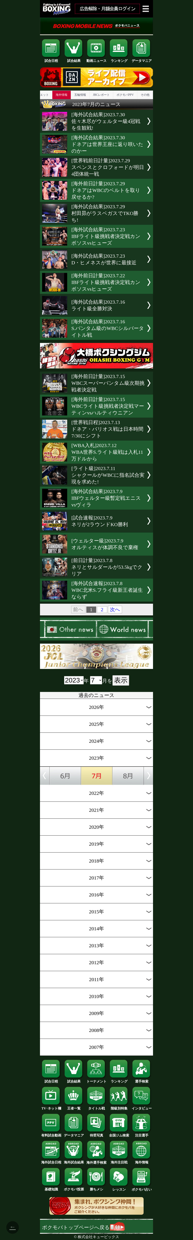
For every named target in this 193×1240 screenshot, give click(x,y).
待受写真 (96, 1133)
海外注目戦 (119, 1160)
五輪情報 (80, 94)
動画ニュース (96, 59)
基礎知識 (51, 1187)
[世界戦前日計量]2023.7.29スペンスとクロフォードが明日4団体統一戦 (107, 167)
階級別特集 (119, 1106)
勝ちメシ (96, 1187)
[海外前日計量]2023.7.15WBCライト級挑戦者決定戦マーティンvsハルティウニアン (107, 406)
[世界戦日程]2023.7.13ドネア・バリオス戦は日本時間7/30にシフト (107, 429)
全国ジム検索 (119, 1133)
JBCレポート (101, 94)
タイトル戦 (96, 1106)
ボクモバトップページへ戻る (83, 1227)
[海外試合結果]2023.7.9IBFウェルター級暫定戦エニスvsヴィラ (106, 498)
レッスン (119, 1188)
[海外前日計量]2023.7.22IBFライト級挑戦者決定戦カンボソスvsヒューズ (105, 282)
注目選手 (141, 1133)
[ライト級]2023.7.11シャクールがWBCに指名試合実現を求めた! (107, 475)
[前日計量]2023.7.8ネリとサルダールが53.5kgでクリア (107, 567)
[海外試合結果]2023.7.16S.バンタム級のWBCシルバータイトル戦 (107, 328)
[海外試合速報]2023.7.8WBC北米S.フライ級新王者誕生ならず (107, 590)
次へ (115, 609)
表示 (120, 680)
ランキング (119, 59)
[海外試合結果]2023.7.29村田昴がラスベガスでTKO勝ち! (104, 213)
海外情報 (61, 94)
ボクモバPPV (125, 94)
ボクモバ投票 (74, 1187)
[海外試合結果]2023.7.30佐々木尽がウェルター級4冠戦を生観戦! (105, 121)
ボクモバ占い (141, 1188)
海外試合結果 (74, 1160)
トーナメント (96, 1079)
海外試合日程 (51, 1160)
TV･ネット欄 (51, 1106)
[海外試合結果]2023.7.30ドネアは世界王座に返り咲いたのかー (107, 144)
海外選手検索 (96, 1161)
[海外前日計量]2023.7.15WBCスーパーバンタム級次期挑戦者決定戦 (107, 383)
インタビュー (141, 1106)
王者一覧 (74, 1106)
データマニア (141, 59)
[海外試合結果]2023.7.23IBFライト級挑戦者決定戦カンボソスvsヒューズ (105, 236)
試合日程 (51, 59)
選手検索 (141, 1079)
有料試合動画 (51, 1133)
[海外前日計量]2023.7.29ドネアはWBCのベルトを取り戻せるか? (105, 190)
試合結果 (74, 59)
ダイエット (41, 94)
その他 (145, 94)
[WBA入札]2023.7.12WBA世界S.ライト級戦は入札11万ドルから (107, 452)
